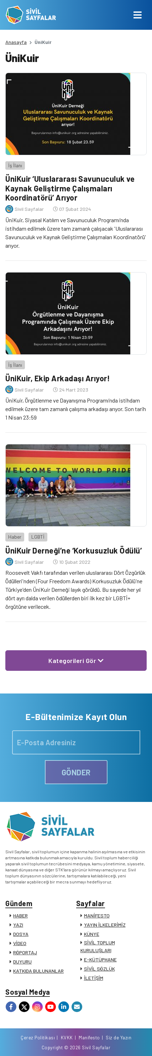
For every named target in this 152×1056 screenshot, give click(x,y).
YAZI (18, 925)
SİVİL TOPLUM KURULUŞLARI (97, 946)
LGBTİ (37, 537)
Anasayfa (16, 42)
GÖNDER (76, 772)
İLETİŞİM (93, 978)
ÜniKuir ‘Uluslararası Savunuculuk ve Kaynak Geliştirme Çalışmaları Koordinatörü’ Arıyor (70, 188)
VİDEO (19, 943)
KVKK (67, 1037)
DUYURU (22, 962)
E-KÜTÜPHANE (100, 959)
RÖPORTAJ (25, 952)
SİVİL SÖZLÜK (99, 969)
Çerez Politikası (38, 1037)
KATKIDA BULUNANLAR (38, 971)
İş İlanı (15, 165)
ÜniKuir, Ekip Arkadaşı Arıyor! (57, 378)
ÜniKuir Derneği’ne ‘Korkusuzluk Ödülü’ (73, 550)
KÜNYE (91, 934)
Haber (14, 537)
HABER (20, 915)
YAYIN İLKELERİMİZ (105, 925)
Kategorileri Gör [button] (76, 660)
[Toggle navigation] (137, 15)
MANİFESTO (97, 915)
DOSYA (20, 934)
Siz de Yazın (118, 1037)
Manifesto (89, 1037)
